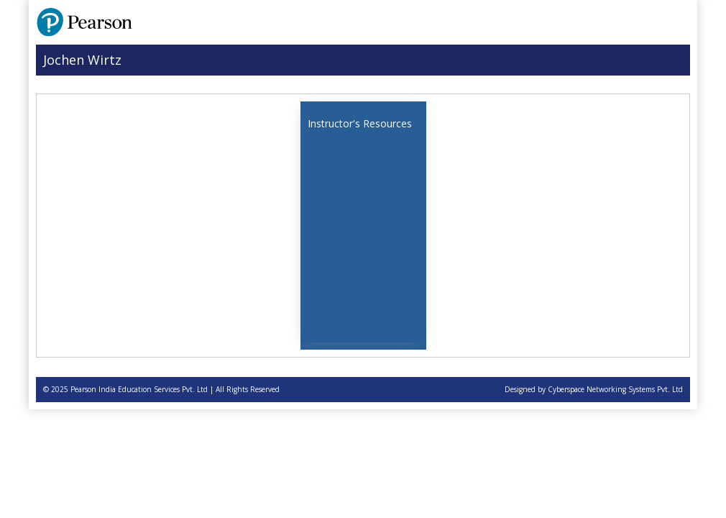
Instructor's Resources (360, 123)
